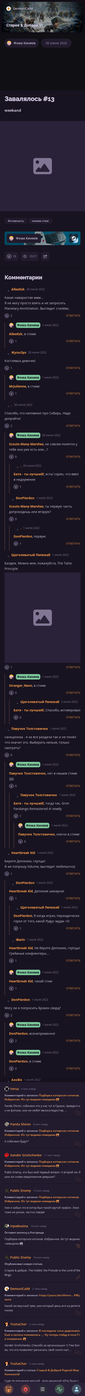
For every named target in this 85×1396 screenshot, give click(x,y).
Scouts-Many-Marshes (26, 444)
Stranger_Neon (20, 685)
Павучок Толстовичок (29, 728)
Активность (16, 221)
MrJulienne (17, 386)
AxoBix (16, 1080)
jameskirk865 (21, 1328)
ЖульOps (18, 352)
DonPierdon (25, 498)
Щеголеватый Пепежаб (30, 555)
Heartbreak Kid (23, 853)
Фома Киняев (28, 325)
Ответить (73, 315)
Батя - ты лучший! (29, 474)
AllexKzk (18, 289)
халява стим (40, 221)
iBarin (20, 939)
